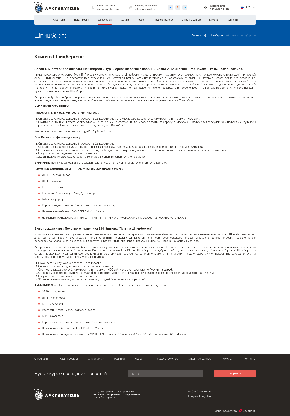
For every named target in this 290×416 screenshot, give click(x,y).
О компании (59, 20)
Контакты (232, 20)
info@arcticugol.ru (145, 9)
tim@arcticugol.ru (104, 150)
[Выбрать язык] (248, 7)
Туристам (214, 20)
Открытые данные (191, 20)
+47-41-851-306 (106, 5)
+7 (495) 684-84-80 (146, 5)
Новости (141, 20)
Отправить (235, 373)
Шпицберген (105, 20)
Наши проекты (82, 20)
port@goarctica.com (108, 9)
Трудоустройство (163, 20)
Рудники (124, 20)
